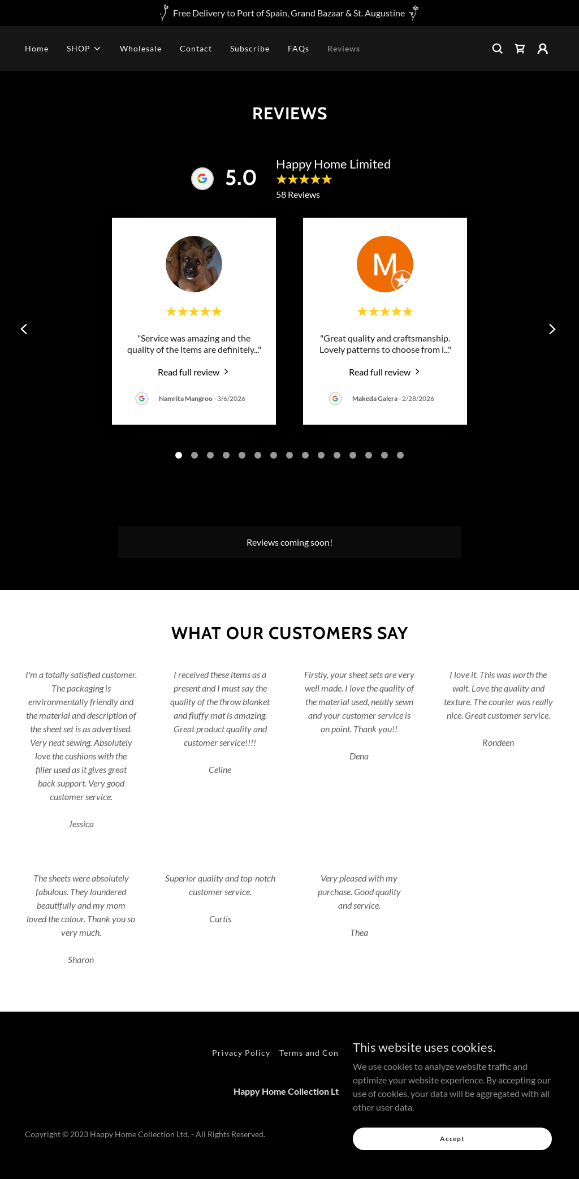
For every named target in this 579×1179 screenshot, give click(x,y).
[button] (84, 48)
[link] (520, 48)
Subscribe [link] (250, 48)
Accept (452, 1138)
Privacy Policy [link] (241, 1052)
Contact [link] (196, 48)
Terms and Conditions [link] (323, 1052)
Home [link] (37, 48)
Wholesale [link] (141, 48)
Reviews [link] (343, 48)
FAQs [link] (298, 48)
